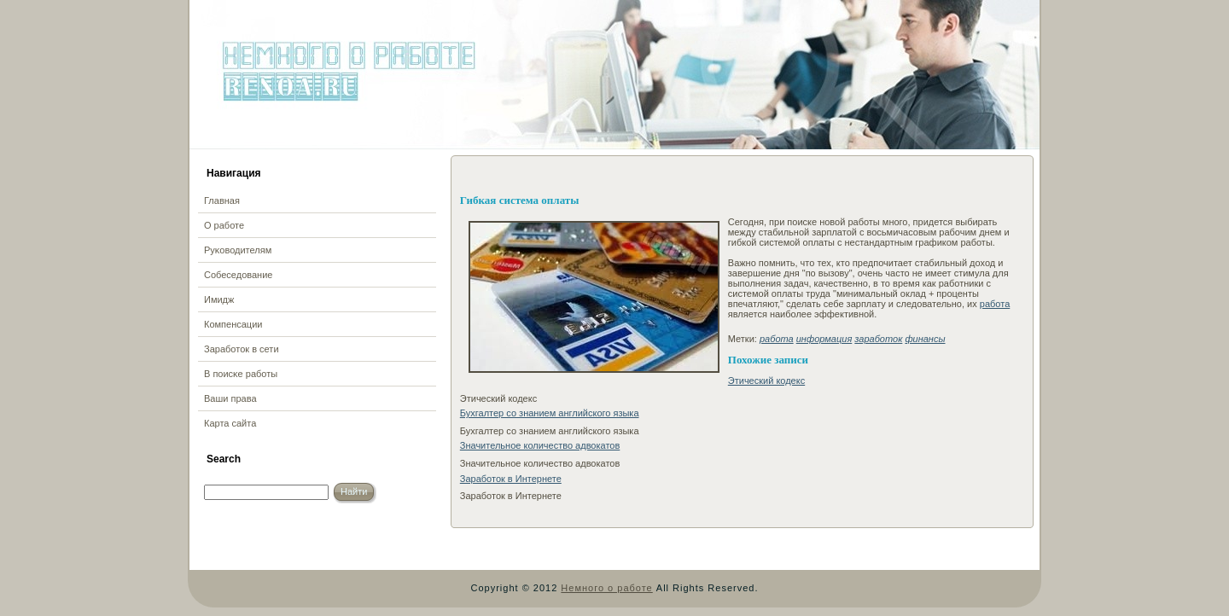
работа (995, 304)
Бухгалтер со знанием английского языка (549, 413)
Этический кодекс (766, 380)
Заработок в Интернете (511, 479)
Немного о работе (606, 588)
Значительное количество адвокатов (540, 445)
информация (824, 339)
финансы (925, 339)
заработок (878, 339)
